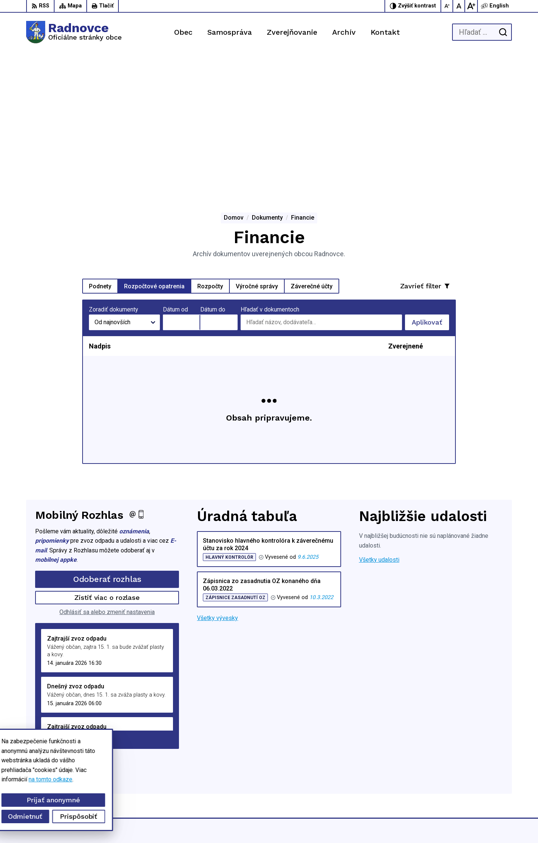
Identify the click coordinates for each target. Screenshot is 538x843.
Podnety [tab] (100, 143)
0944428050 (457, 780)
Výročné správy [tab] (257, 143)
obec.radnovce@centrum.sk (476, 789)
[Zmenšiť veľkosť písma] (447, 6)
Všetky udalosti (379, 417)
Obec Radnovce (396, 823)
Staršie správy (59, 595)
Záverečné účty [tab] (312, 143)
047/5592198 (458, 772)
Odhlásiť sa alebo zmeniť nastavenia (107, 469)
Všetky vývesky (217, 475)
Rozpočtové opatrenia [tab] (154, 143)
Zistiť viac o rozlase (107, 455)
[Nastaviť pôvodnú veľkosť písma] (459, 6)
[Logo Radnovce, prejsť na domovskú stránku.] (74, 32)
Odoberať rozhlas (107, 436)
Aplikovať (430, 182)
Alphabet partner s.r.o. (298, 823)
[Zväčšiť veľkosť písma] (471, 6)
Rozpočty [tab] (210, 143)
